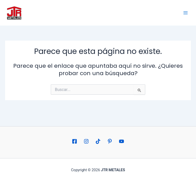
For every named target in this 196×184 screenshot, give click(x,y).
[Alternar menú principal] (185, 12)
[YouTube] (121, 141)
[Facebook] (74, 141)
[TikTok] (98, 141)
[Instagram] (86, 141)
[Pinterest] (109, 141)
